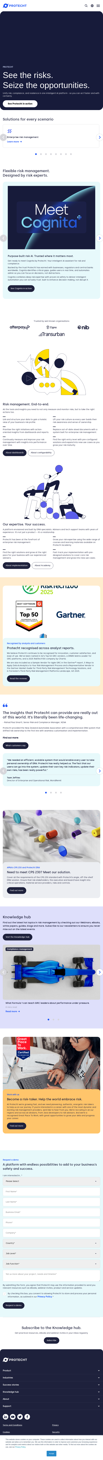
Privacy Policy (20, 1447)
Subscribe (51, 1340)
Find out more (16, 890)
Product (7, 1370)
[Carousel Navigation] (51, 137)
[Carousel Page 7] (65, 153)
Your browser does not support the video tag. (51, 37)
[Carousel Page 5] (55, 153)
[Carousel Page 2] (40, 153)
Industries (8, 1377)
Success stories (11, 1385)
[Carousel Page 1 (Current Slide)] (35, 153)
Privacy (55, 1425)
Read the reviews (18, 678)
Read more (11, 1011)
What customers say (16, 745)
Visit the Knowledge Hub (17, 937)
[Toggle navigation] (98, 6)
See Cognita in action (21, 288)
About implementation (16, 565)
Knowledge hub (11, 1392)
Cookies (6, 1432)
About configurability (41, 452)
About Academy (42, 565)
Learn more (13, 141)
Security (56, 1432)
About (6, 1399)
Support (7, 1406)
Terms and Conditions (12, 1425)
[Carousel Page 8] (70, 153)
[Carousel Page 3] (45, 153)
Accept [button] (51, 1454)
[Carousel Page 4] (50, 153)
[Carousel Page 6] (60, 153)
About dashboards (15, 452)
